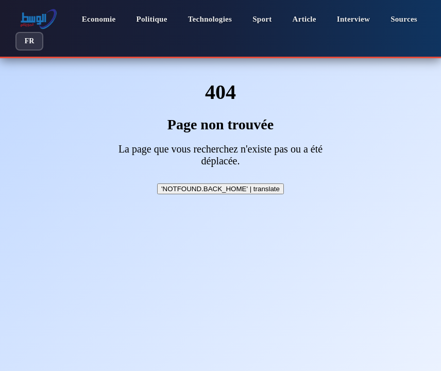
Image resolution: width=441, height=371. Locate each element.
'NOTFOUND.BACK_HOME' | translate (220, 189)
